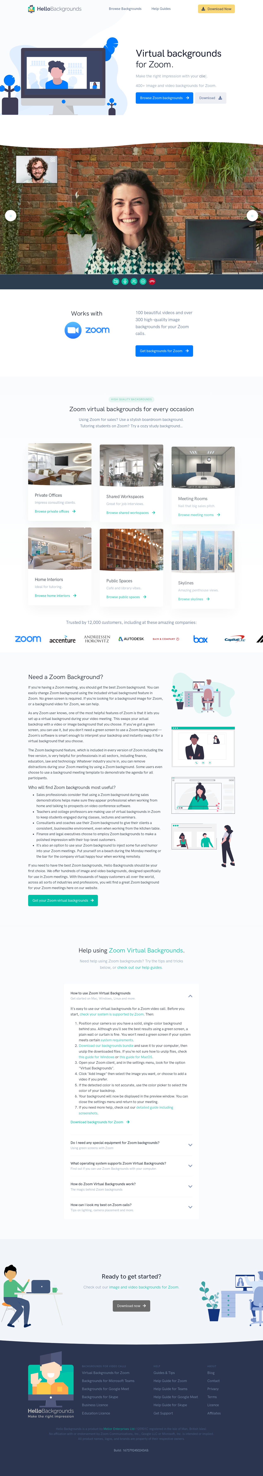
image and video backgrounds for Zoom (143, 1287)
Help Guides (161, 9)
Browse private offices (55, 530)
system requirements (117, 1040)
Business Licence (95, 1405)
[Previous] (10, 215)
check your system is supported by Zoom (112, 1014)
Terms (212, 1397)
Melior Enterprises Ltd (119, 1429)
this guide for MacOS (136, 1057)
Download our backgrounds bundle (106, 1046)
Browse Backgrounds (125, 9)
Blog (211, 1373)
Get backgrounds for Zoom (164, 351)
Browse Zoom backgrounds (164, 98)
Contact (213, 1381)
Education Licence (96, 1413)
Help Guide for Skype (170, 1405)
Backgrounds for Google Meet (105, 1389)
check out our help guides (139, 967)
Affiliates (214, 1413)
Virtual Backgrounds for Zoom (105, 1373)
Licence (213, 1405)
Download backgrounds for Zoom (100, 1122)
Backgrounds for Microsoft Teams (108, 1381)
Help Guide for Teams (170, 1389)
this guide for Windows (96, 1057)
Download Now (216, 9)
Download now (131, 1306)
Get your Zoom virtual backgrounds (63, 900)
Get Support (163, 1413)
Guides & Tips (164, 1373)
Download (210, 98)
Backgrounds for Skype (100, 1397)
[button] (131, 995)
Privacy (213, 1389)
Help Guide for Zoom (170, 1381)
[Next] (252, 215)
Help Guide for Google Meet (176, 1397)
